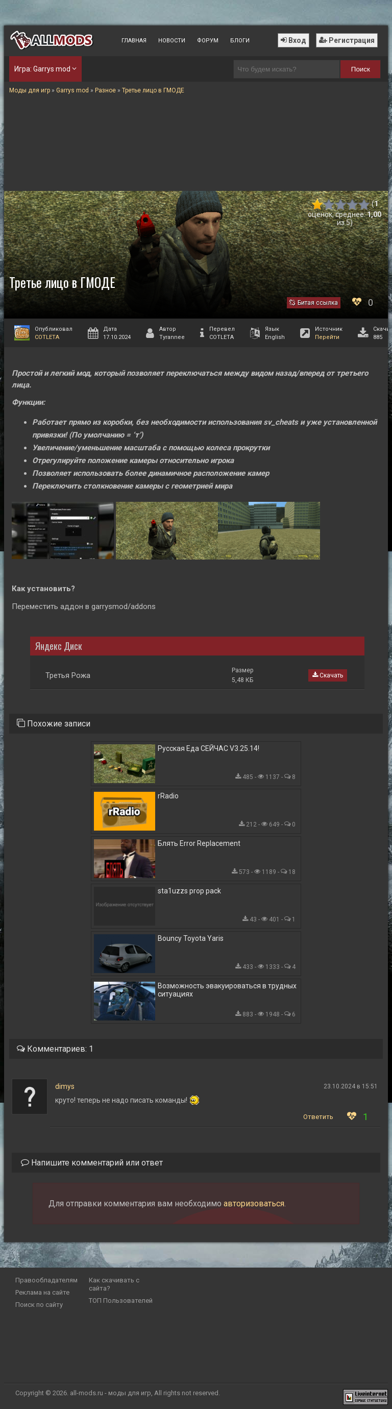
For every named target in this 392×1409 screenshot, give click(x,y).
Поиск (360, 69)
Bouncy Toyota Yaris (191, 938)
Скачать (327, 675)
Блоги (240, 40)
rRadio (168, 796)
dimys (65, 1086)
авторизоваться (254, 1203)
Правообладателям (46, 1280)
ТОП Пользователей (121, 1300)
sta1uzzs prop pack (189, 891)
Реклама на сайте (42, 1292)
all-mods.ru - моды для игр (110, 1393)
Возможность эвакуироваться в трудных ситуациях (227, 990)
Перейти (327, 337)
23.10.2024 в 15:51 (351, 1086)
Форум (207, 40)
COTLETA (47, 337)
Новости (171, 40)
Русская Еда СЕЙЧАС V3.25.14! (208, 748)
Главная (133, 40)
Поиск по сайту (39, 1304)
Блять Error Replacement (199, 843)
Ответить (318, 1117)
